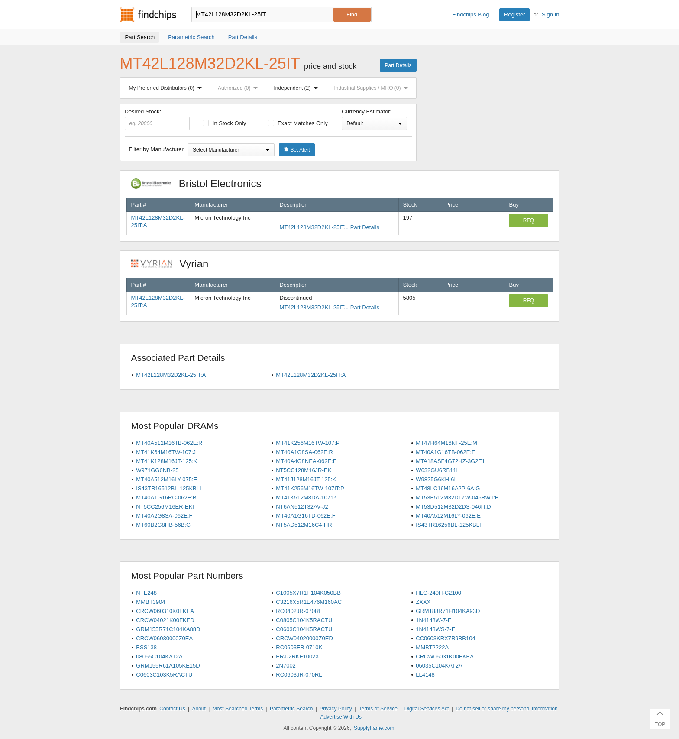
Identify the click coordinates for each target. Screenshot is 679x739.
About (198, 709)
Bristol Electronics (201, 183)
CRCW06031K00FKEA (445, 656)
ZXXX (423, 602)
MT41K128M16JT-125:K (166, 461)
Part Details (398, 65)
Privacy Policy (336, 709)
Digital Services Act (426, 709)
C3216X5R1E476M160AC (309, 602)
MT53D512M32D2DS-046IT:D (453, 506)
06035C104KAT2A (439, 665)
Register (514, 14)
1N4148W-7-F (433, 620)
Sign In (550, 14)
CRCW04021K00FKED (165, 620)
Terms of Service (378, 709)
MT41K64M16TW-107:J (166, 452)
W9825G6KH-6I (436, 479)
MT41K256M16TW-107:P (308, 443)
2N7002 (286, 665)
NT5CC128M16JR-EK (303, 470)
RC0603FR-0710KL (300, 647)
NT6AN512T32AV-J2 (302, 506)
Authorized (239, 88)
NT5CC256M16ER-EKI (165, 506)
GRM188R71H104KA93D (448, 611)
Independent (298, 88)
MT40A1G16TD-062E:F (305, 515)
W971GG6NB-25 (157, 470)
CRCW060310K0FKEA (165, 611)
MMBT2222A (432, 647)
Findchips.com (148, 14)
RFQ (528, 220)
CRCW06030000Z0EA (164, 638)
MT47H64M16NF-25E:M (446, 443)
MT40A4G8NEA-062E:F (306, 461)
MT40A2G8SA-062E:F (164, 515)
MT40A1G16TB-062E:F (445, 452)
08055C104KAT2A (159, 656)
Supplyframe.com (374, 728)
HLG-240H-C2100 (438, 593)
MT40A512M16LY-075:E (166, 479)
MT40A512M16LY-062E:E (448, 515)
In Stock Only (224, 123)
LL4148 (425, 674)
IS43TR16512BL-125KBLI (168, 488)
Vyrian (174, 263)
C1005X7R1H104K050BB (308, 593)
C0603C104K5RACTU (304, 629)
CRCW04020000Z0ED (304, 638)
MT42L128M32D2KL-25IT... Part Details (329, 227)
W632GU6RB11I (437, 470)
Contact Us (172, 709)
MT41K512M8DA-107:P (306, 497)
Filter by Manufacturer (156, 149)
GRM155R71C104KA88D (168, 629)
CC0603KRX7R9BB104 (445, 638)
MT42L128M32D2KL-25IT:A (171, 375)
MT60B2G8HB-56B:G (163, 525)
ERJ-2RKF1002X (297, 656)
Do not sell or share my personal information (506, 709)
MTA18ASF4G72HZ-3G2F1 (450, 461)
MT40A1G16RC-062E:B (166, 497)
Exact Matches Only (298, 123)
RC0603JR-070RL (299, 674)
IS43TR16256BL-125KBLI (448, 525)
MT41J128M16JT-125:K (306, 479)
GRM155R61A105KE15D (168, 665)
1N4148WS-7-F (435, 629)
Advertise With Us (341, 717)
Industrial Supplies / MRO (372, 88)
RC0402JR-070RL (299, 611)
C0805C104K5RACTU (304, 620)
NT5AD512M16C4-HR (304, 525)
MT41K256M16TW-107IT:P (310, 488)
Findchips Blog (470, 14)
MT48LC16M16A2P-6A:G (448, 488)
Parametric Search (291, 709)
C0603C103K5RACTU (164, 674)
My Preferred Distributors (167, 88)
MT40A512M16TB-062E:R (169, 443)
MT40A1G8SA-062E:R (304, 452)
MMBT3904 (150, 602)
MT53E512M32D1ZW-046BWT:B (457, 497)
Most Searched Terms (238, 709)
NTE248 (146, 593)
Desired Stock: (157, 119)
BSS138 (146, 647)
